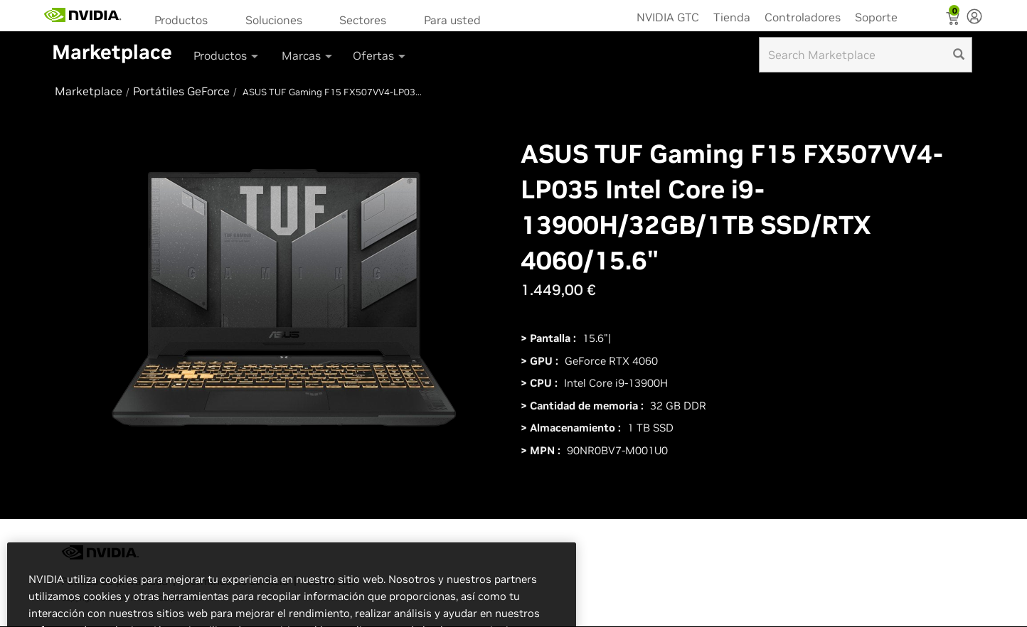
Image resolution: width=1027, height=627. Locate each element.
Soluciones (273, 20)
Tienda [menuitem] (731, 17)
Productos (181, 20)
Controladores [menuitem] (803, 17)
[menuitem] (185, 19)
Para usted (452, 20)
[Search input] (865, 55)
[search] (958, 55)
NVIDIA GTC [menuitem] (668, 17)
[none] (974, 18)
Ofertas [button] (380, 55)
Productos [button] (226, 55)
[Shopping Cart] (954, 20)
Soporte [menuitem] (876, 17)
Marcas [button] (308, 55)
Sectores (362, 20)
